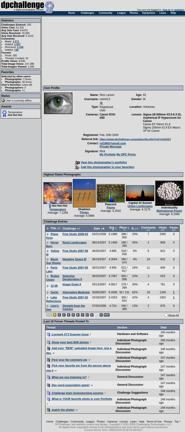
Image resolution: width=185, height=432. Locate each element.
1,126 (20, 47)
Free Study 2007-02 (75, 297)
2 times (27, 79)
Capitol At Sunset (140, 203)
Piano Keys (52, 236)
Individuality (169, 207)
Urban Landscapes (140, 206)
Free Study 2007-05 (75, 267)
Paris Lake (51, 269)
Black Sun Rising (53, 261)
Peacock (111, 204)
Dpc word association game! (68, 385)
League (90, 421)
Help (142, 421)
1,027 (17, 44)
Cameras (112, 421)
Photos (101, 421)
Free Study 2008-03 (75, 234)
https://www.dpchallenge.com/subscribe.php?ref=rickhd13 (135, 139)
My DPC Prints (126, 154)
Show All (173, 315)
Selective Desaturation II (72, 277)
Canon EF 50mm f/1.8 (156, 124)
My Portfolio (108, 154)
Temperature (15, 112)
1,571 (16, 41)
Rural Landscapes (75, 242)
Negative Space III (74, 259)
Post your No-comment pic (67, 359)
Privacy (168, 421)
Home (50, 421)
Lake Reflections (53, 299)
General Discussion (130, 376)
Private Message (110, 146)
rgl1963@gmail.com (113, 143)
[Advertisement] (90, 50)
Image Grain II (72, 284)
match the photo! (60, 410)
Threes (84, 212)
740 (16, 49)
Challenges (62, 421)
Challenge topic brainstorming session (75, 393)
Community (77, 421)
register (178, 9)
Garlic (54, 292)
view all (27, 84)
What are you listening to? (67, 377)
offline (28, 100)
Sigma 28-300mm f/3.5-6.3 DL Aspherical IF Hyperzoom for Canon (162, 118)
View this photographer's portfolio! (101, 162)
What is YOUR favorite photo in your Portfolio (79, 399)
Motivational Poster (169, 211)
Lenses (124, 421)
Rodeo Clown (52, 277)
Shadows (84, 209)
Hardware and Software (132, 334)
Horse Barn (52, 244)
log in (167, 9)
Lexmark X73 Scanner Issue (68, 334)
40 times (27, 82)
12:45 (54, 285)
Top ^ (178, 421)
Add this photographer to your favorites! (105, 167)
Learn (133, 421)
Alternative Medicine (76, 292)
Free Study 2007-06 (75, 251)
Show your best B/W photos (68, 342)
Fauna (111, 207)
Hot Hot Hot (15, 115)
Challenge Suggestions (132, 392)
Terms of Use (154, 421)
